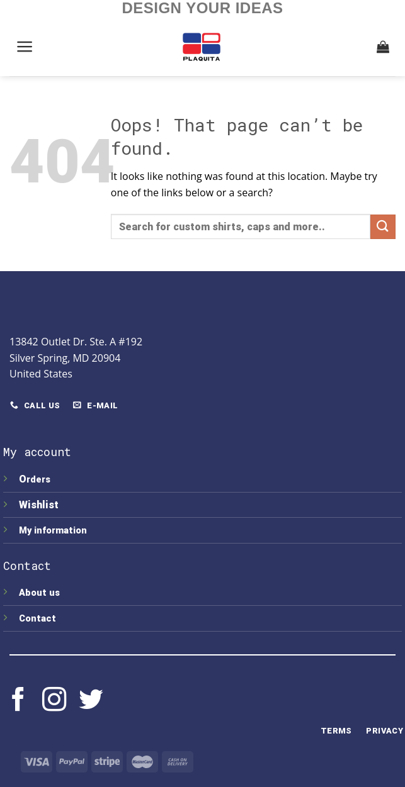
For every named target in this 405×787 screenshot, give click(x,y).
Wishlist (40, 505)
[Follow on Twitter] (91, 701)
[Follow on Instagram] (54, 701)
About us (39, 593)
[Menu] (25, 46)
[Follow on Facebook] (18, 701)
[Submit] (383, 227)
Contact (37, 618)
